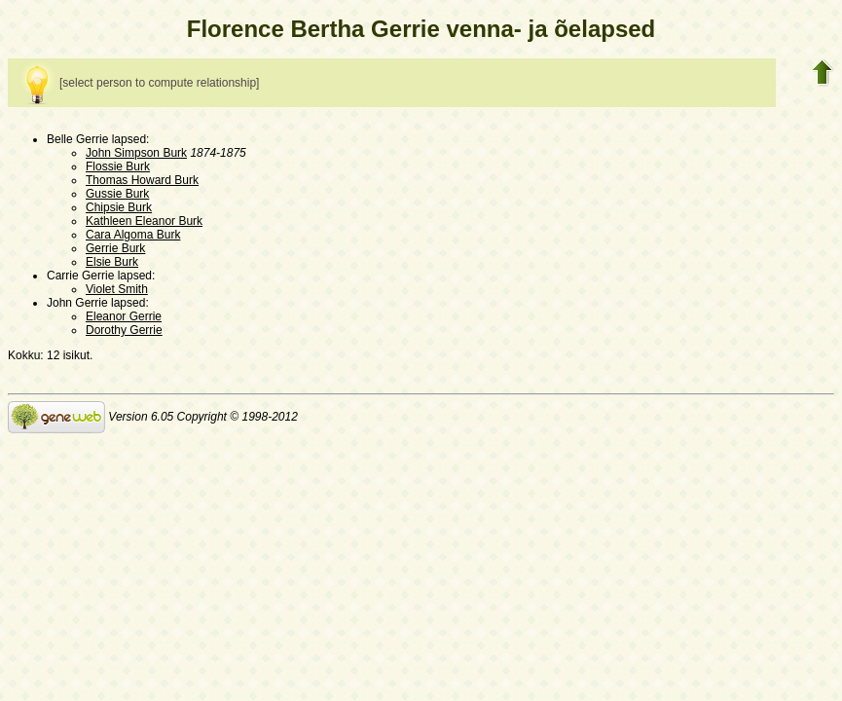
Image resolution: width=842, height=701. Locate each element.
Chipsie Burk (119, 207)
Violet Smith (117, 289)
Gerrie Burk (115, 248)
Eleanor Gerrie (124, 316)
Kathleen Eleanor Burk (144, 221)
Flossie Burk (118, 166)
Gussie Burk (117, 194)
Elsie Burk (112, 262)
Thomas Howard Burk (142, 180)
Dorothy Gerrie (124, 330)
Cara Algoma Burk (133, 234)
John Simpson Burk (136, 153)
